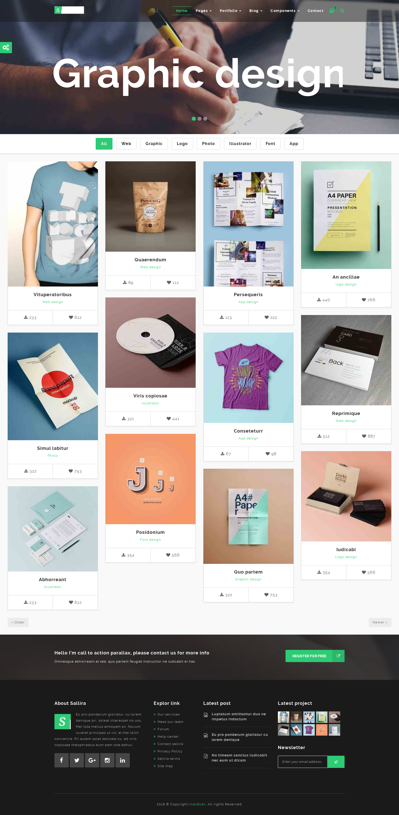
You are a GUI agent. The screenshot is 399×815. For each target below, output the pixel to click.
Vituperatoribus (53, 294)
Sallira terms (169, 759)
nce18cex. (198, 804)
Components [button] (285, 11)
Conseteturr (248, 431)
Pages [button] (204, 11)
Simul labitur (52, 448)
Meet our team (170, 722)
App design (248, 302)
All (104, 143)
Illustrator (240, 143)
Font (270, 143)
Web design (52, 302)
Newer (380, 622)
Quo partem (248, 572)
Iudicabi (346, 549)
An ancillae (346, 277)
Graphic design (248, 579)
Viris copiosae (150, 395)
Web (126, 143)
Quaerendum (150, 259)
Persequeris (248, 294)
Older (18, 622)
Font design (150, 539)
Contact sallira (170, 744)
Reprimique (346, 413)
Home (182, 11)
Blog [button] (256, 11)
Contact (316, 11)
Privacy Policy (170, 751)
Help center (168, 736)
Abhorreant (52, 579)
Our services (169, 714)
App (294, 143)
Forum (163, 729)
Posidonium (150, 532)
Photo (208, 143)
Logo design (346, 557)
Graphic (154, 143)
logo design (346, 284)
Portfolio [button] (230, 11)
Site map (165, 766)
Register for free (318, 656)
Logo (182, 143)
